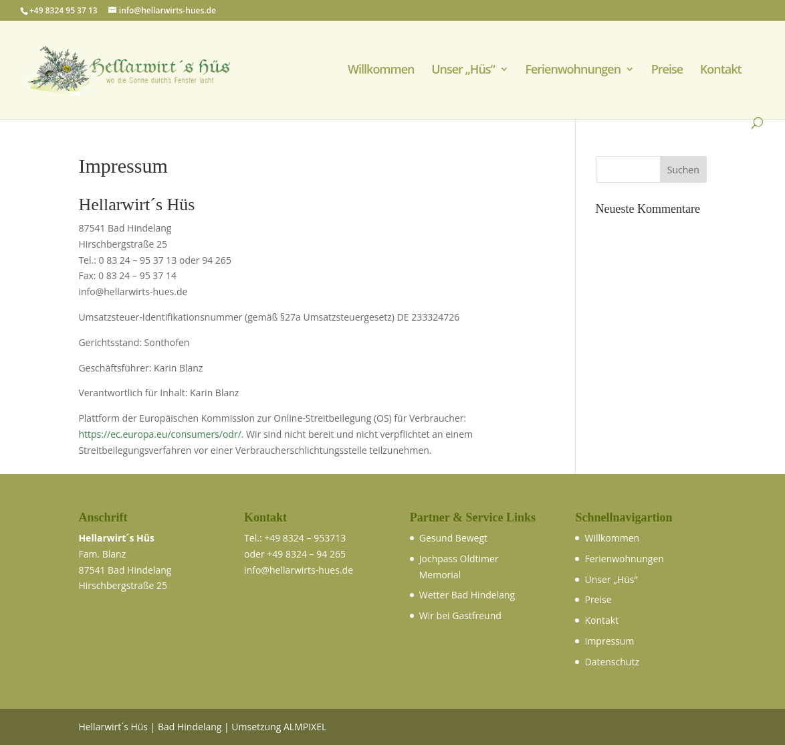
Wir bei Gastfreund (460, 615)
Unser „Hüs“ (463, 70)
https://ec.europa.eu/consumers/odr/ (159, 434)
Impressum (609, 641)
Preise (667, 70)
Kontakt (721, 70)
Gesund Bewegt (453, 537)
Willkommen (381, 70)
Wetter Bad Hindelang (467, 594)
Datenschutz (611, 661)
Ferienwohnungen (573, 70)
